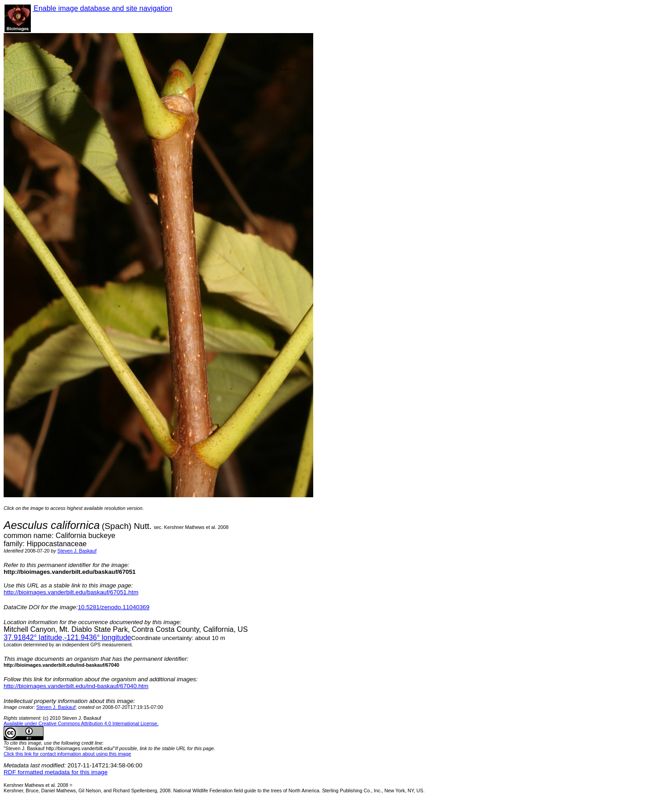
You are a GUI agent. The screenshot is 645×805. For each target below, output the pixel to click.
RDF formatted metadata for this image (55, 772)
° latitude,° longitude (67, 637)
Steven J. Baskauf (77, 550)
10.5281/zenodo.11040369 (114, 607)
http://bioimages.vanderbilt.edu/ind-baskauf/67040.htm (76, 686)
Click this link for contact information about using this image (67, 754)
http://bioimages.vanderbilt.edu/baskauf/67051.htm (71, 592)
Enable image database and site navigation (102, 8)
